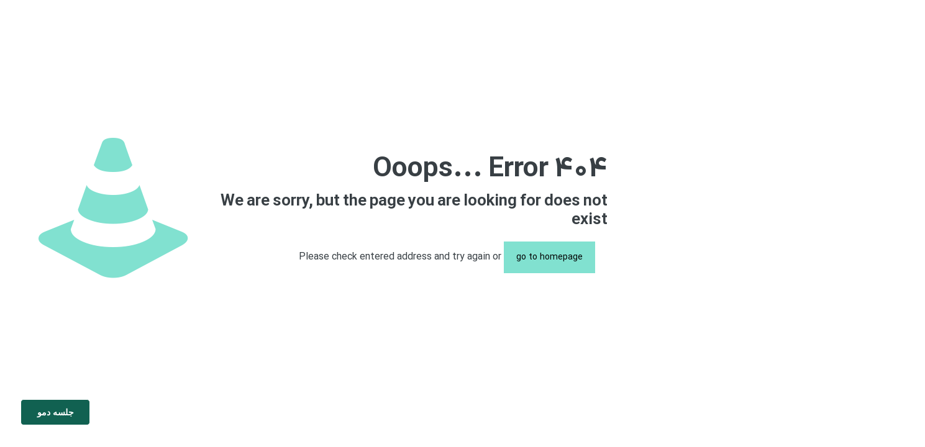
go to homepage (549, 257)
